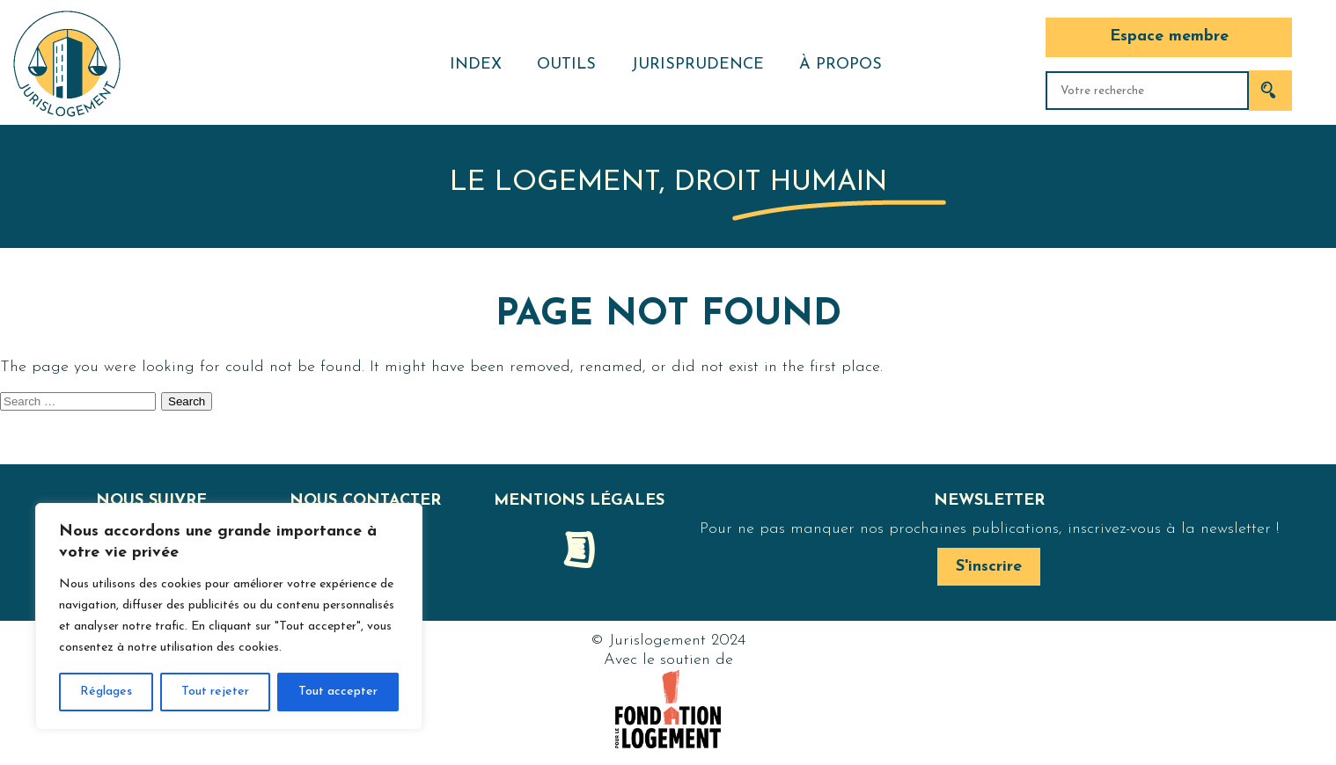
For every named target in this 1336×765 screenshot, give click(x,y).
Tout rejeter (215, 691)
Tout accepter (338, 691)
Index (476, 64)
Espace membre (1169, 36)
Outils (566, 64)
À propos (840, 64)
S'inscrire (989, 566)
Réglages (106, 691)
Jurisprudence (697, 64)
